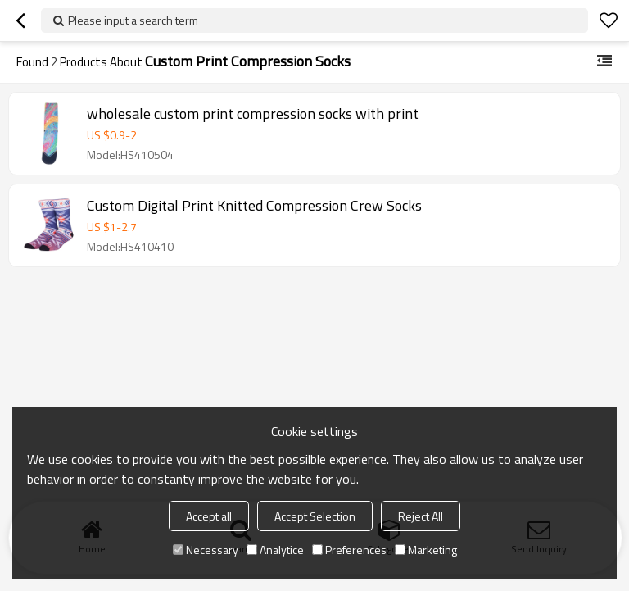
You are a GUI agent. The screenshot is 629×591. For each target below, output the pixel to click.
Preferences (349, 549)
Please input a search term (133, 20)
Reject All (420, 516)
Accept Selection (314, 516)
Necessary (205, 549)
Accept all (209, 516)
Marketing (426, 549)
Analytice (275, 549)
